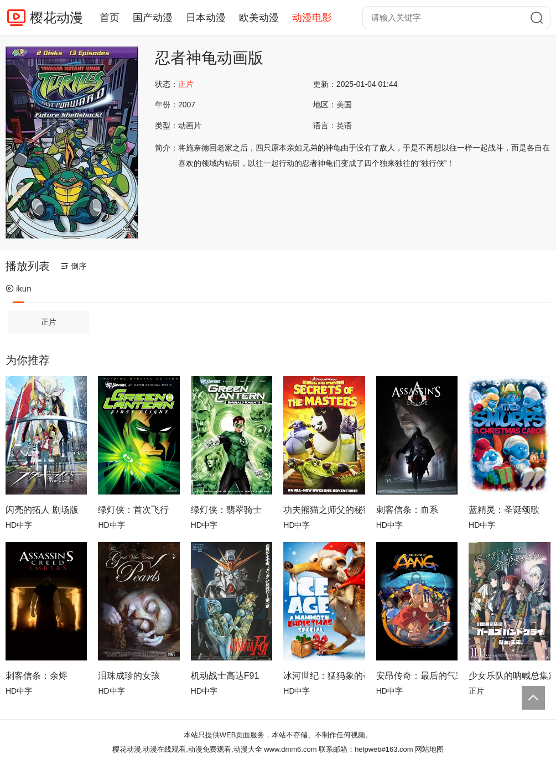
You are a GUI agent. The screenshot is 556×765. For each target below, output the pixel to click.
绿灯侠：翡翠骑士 (226, 509)
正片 (48, 322)
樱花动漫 (56, 17)
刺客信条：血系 (407, 509)
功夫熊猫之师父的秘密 (324, 509)
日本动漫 (206, 17)
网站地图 (429, 749)
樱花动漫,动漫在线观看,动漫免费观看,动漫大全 (187, 749)
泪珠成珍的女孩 (129, 675)
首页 (109, 17)
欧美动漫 (259, 17)
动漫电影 (312, 17)
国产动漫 (153, 17)
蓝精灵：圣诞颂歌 (504, 509)
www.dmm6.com (290, 749)
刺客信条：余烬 (36, 675)
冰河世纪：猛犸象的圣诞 (324, 675)
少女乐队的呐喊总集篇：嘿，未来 (509, 675)
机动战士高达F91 (225, 675)
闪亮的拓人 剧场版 (42, 509)
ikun (19, 288)
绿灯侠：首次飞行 (133, 509)
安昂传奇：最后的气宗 (417, 675)
